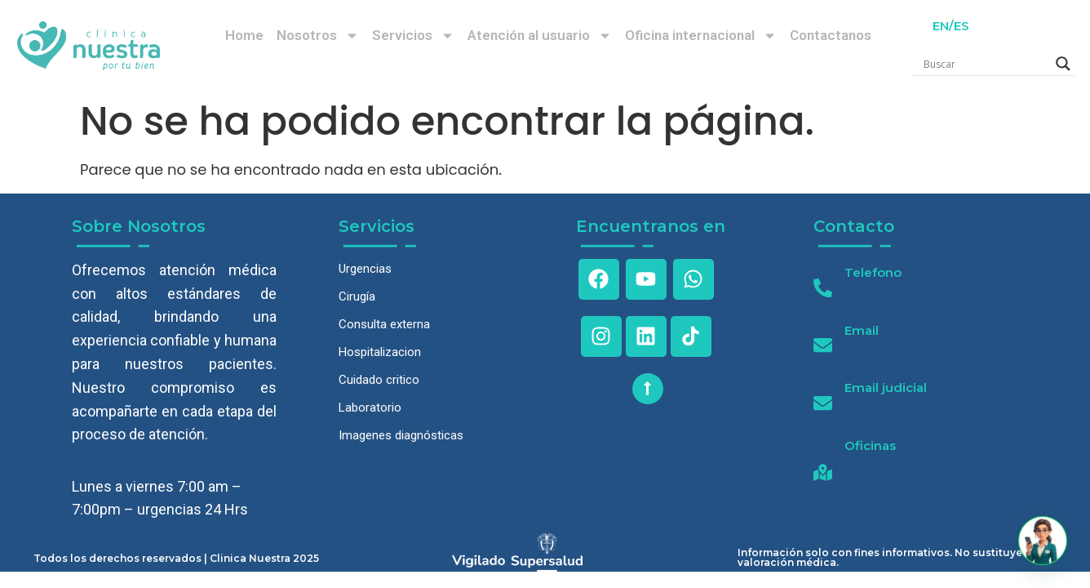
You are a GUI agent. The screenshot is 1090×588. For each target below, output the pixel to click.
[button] (1042, 540)
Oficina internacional (701, 35)
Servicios (413, 35)
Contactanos (830, 35)
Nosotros (318, 35)
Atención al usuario (539, 35)
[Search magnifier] (1063, 63)
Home (244, 35)
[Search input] (986, 63)
